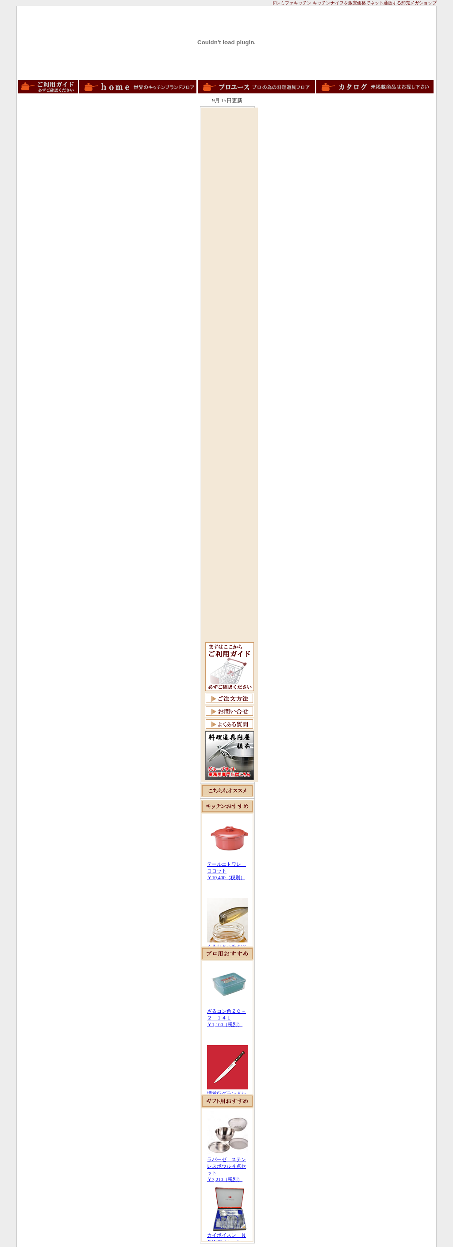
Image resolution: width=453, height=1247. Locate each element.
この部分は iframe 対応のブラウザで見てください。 (227, 880)
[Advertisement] (229, 242)
